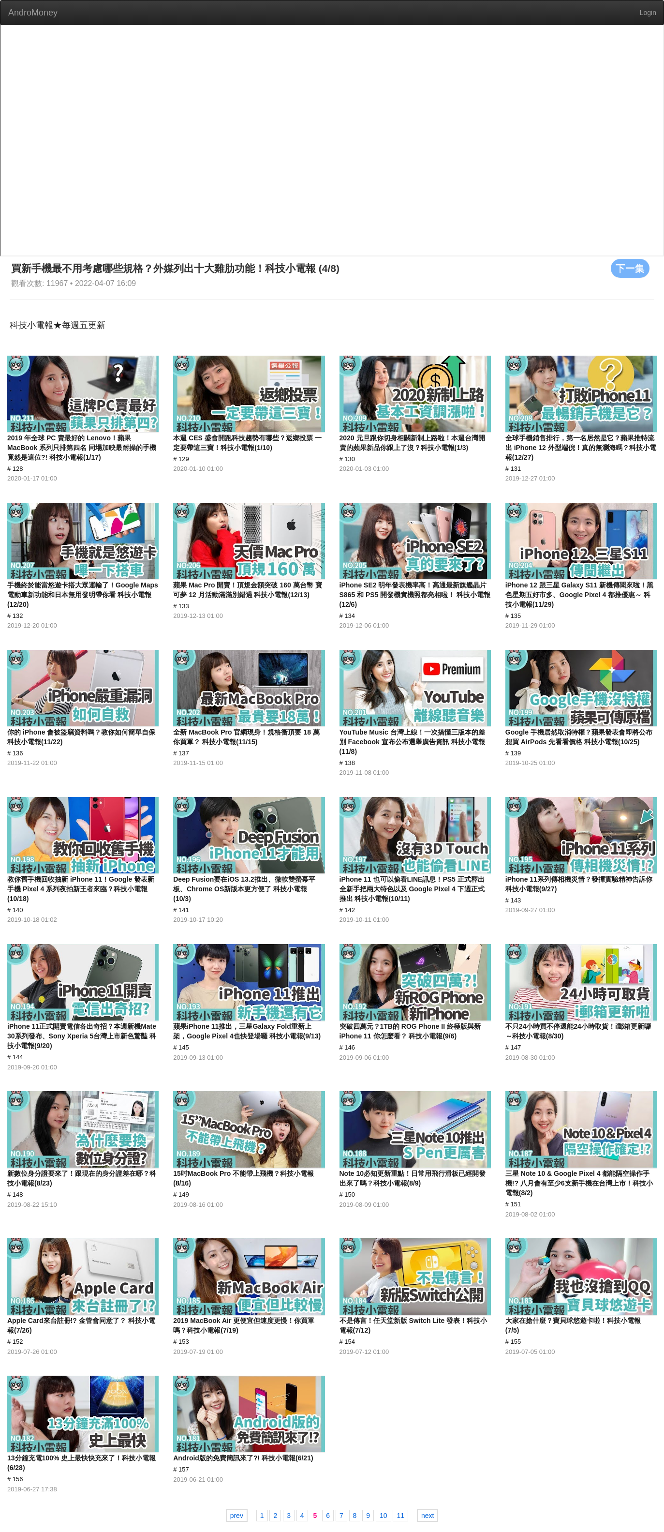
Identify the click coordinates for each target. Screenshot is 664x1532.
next (427, 1515)
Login (648, 12)
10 (383, 1515)
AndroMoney (33, 12)
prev (236, 1515)
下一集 (630, 268)
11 (400, 1515)
